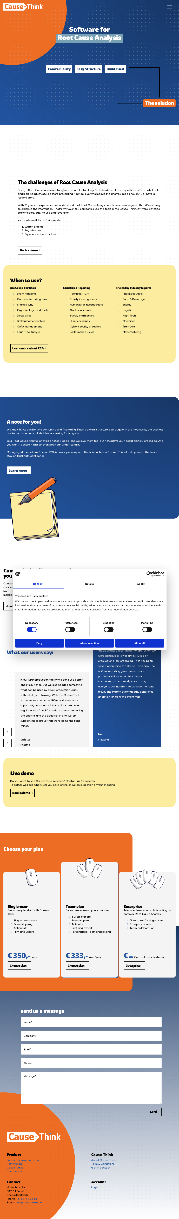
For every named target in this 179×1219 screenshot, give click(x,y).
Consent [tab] (38, 583)
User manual (14, 1171)
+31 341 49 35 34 (26, 1198)
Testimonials (14, 1163)
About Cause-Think (103, 1160)
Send (155, 1112)
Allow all (139, 643)
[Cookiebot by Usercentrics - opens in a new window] (149, 573)
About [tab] (141, 583)
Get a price (134, 966)
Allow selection (89, 643)
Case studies (15, 1167)
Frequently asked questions (24, 1160)
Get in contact (100, 1167)
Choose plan (19, 966)
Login (94, 1187)
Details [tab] (89, 583)
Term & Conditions (102, 1163)
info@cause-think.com (30, 1202)
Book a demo (30, 250)
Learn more (19, 735)
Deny (39, 643)
